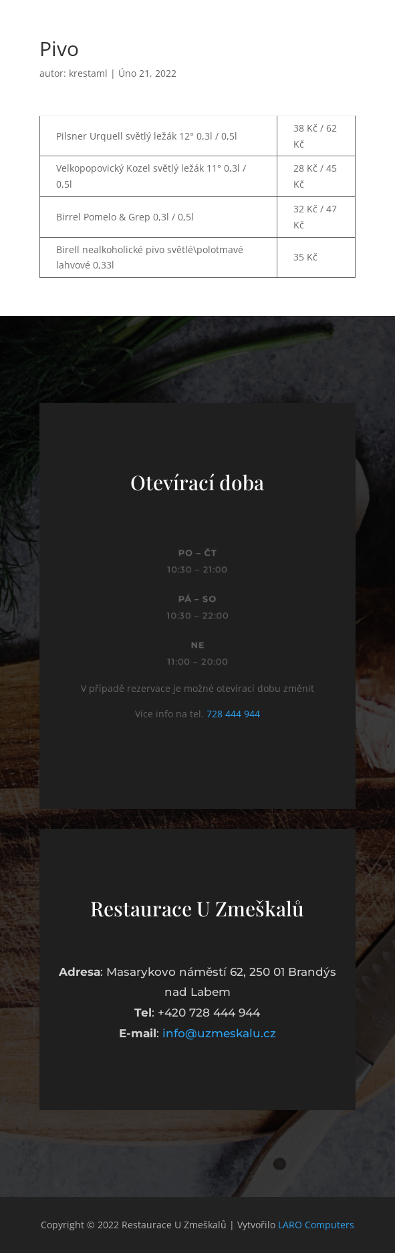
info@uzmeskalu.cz (219, 1033)
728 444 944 (233, 713)
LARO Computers (316, 1224)
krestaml (88, 73)
